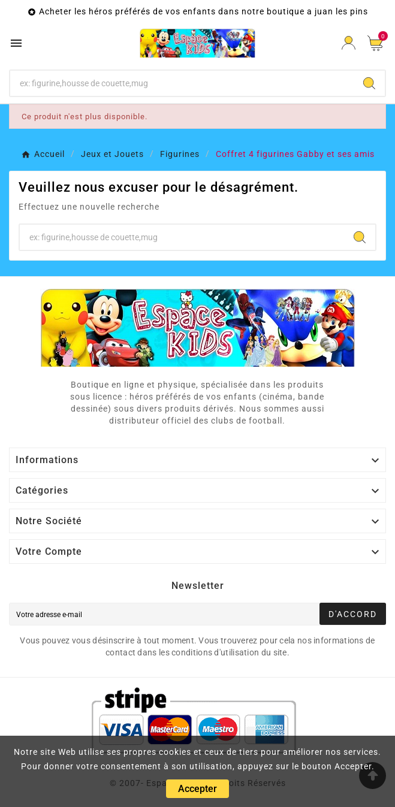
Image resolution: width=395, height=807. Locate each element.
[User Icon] (348, 43)
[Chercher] (182, 83)
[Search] (369, 83)
